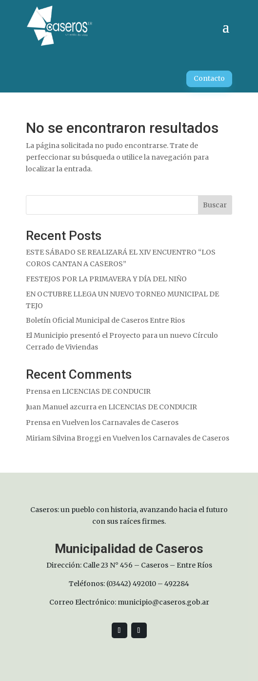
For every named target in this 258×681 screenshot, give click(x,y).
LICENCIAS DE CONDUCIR (106, 391)
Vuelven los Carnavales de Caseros (120, 422)
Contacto (209, 78)
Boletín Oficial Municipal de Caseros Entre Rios (105, 320)
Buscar (215, 205)
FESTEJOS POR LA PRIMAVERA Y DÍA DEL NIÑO (106, 279)
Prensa (38, 391)
